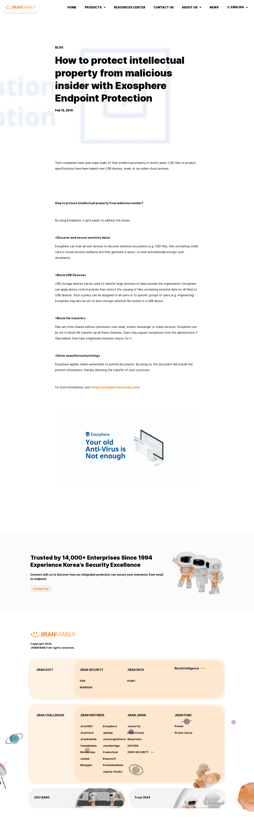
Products (95, 7)
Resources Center (129, 7)
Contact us (164, 7)
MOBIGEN (86, 687)
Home (71, 7)
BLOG (59, 47)
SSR (82, 680)
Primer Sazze (183, 732)
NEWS (214, 7)
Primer (179, 726)
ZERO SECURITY (138, 752)
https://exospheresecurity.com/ (115, 387)
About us (191, 7)
